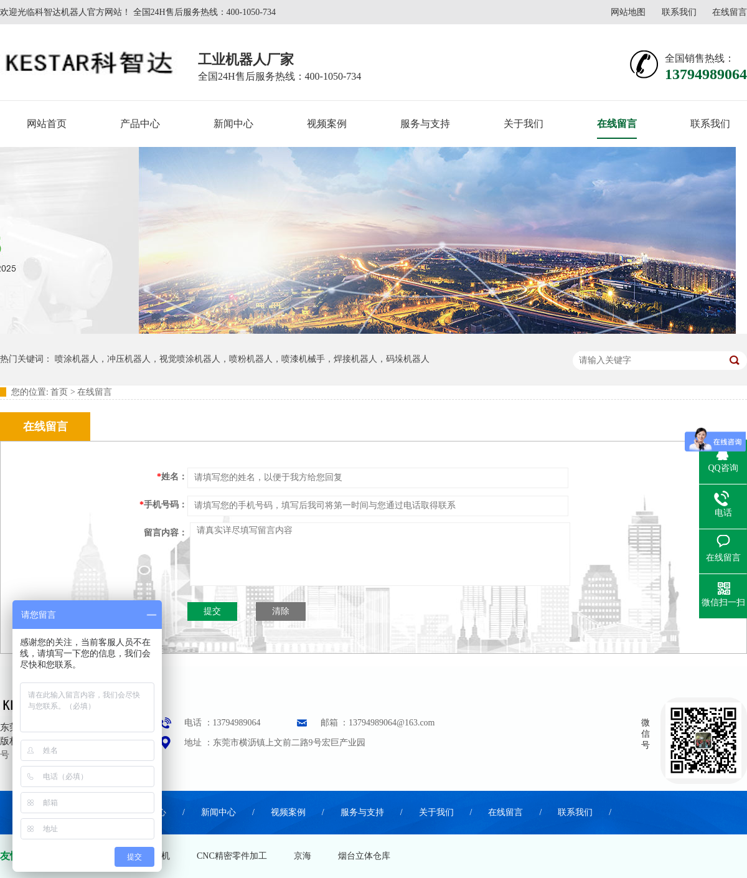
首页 (59, 392)
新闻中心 (233, 123)
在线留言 (729, 12)
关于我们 (523, 123)
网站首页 (47, 123)
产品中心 (140, 123)
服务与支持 (425, 123)
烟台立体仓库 (364, 856)
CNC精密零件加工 (232, 856)
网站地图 (628, 12)
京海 (302, 856)
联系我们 (679, 12)
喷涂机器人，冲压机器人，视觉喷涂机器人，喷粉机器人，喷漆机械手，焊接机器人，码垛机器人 (242, 359)
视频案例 (327, 123)
